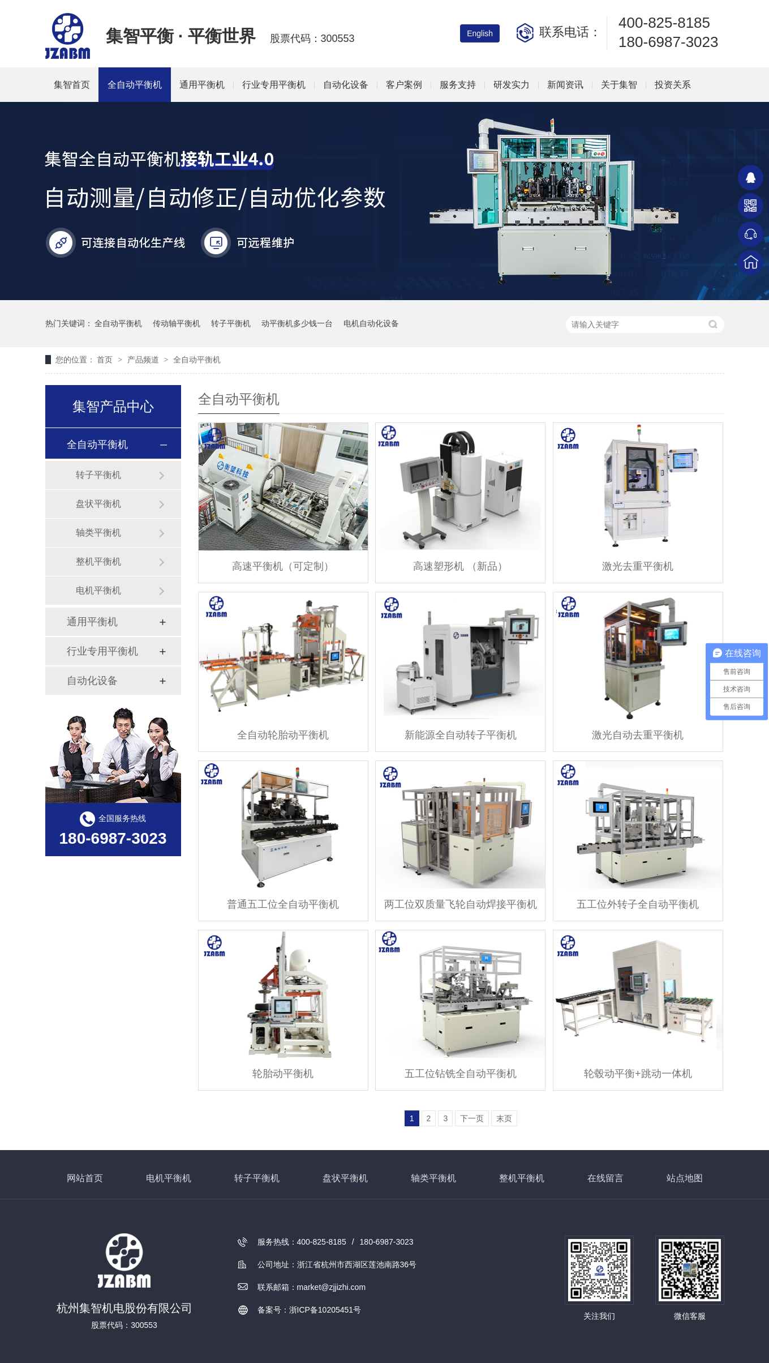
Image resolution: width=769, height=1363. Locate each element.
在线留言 (605, 1178)
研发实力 (511, 84)
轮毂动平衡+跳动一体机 (638, 1073)
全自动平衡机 (135, 84)
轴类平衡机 (98, 532)
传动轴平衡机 (176, 323)
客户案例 (404, 84)
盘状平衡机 (98, 504)
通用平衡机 (202, 84)
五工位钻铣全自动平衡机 (461, 1073)
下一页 (472, 1118)
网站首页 (85, 1178)
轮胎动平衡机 (282, 1073)
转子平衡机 (231, 323)
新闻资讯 (565, 84)
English (480, 33)
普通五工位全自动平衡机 (283, 904)
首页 (106, 359)
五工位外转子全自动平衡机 (638, 904)
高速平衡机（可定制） (283, 566)
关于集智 (619, 84)
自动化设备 (345, 84)
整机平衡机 (98, 561)
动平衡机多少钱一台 (297, 323)
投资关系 (673, 84)
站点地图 (685, 1178)
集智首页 (72, 84)
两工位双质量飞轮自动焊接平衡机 (460, 904)
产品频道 (144, 359)
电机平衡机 (98, 590)
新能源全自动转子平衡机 (461, 735)
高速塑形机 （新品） (460, 566)
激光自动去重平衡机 (638, 735)
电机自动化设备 (371, 323)
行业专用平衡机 (274, 84)
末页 (504, 1118)
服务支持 (458, 84)
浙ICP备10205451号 (325, 1309)
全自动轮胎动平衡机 (283, 735)
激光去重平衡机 (637, 566)
